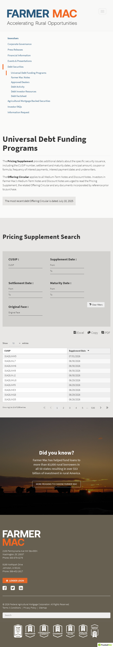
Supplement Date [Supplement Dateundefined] (77, 350)
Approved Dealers (20, 82)
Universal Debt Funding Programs (28, 73)
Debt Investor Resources (23, 91)
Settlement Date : (20, 283)
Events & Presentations (20, 61)
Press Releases (15, 49)
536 (93, 408)
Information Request (18, 112)
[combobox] (15, 343)
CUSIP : (13, 259)
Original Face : (18, 307)
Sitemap (43, 607)
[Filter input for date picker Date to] (67, 271)
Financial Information (19, 55)
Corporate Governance (19, 44)
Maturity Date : (60, 283)
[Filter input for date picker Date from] (67, 265)
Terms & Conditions (12, 607)
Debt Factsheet (19, 96)
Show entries (15, 343)
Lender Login (15, 580)
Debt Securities (15, 66)
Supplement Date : (63, 259)
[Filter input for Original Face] (25, 313)
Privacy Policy (29, 607)
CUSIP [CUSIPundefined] (7, 350)
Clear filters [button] (97, 304)
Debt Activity (17, 86)
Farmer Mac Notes (20, 77)
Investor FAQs (15, 106)
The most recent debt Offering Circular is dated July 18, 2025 (39, 201)
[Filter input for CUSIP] (25, 265)
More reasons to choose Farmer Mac (56, 484)
